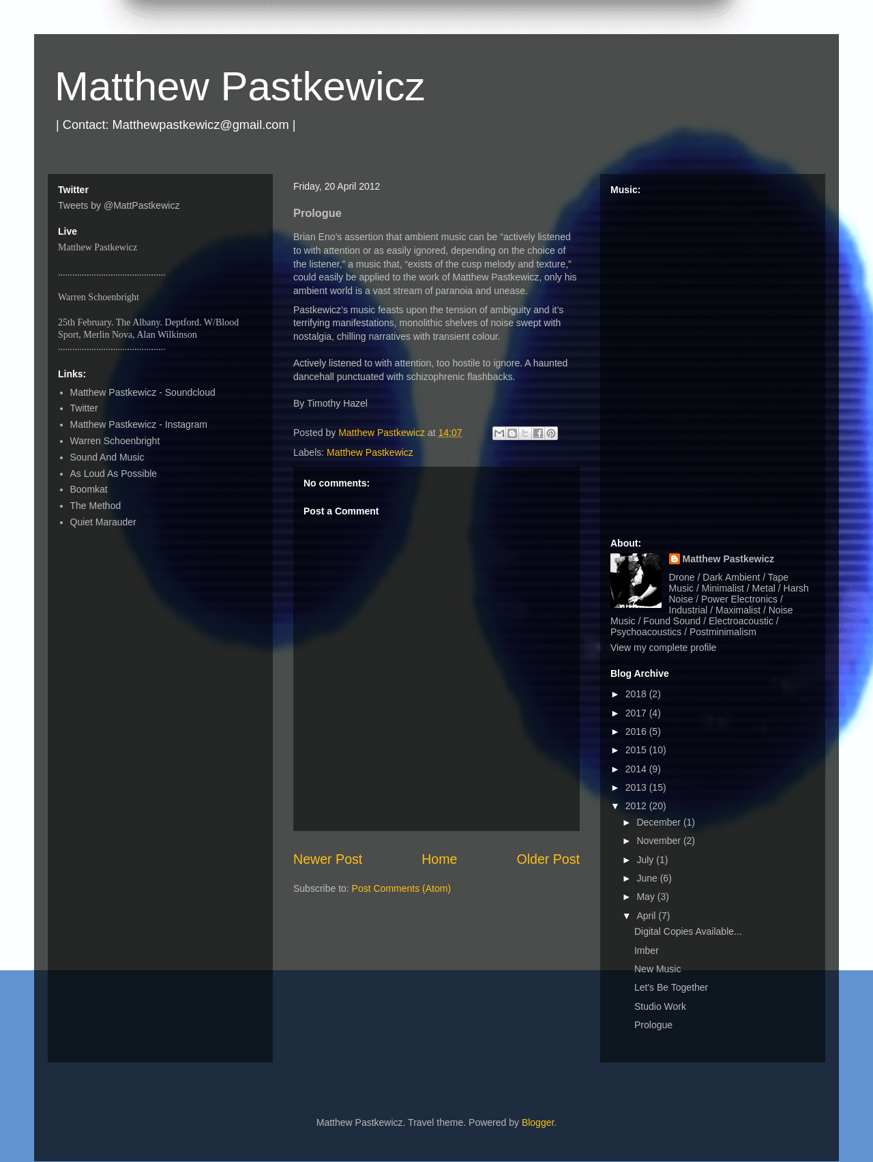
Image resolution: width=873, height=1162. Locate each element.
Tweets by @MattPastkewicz (118, 205)
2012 (637, 805)
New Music (657, 968)
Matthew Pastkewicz (240, 86)
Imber (646, 950)
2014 (637, 769)
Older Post (548, 859)
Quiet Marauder (103, 522)
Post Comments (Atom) (401, 888)
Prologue (653, 1024)
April (647, 915)
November (659, 840)
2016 (637, 731)
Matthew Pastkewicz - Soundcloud (143, 392)
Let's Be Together (671, 987)
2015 (637, 749)
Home (439, 859)
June (648, 878)
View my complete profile (663, 647)
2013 (637, 787)
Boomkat (89, 489)
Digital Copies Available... (688, 931)
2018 (637, 693)
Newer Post (327, 859)
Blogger (538, 1122)
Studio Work (660, 1006)
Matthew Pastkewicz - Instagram (139, 424)
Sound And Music (107, 457)
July (646, 859)
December (659, 822)
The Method (95, 505)
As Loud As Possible (114, 473)
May (646, 896)
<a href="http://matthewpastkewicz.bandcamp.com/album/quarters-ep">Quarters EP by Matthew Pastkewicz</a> (712, 360)
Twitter (84, 408)
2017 (637, 713)
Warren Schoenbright (115, 440)
